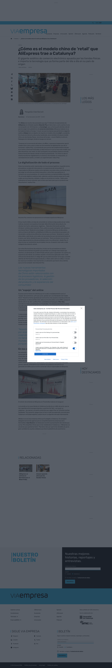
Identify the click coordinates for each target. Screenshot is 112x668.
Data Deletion (47, 359)
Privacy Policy (64, 359)
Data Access (56, 359)
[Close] (82, 308)
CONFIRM (45, 354)
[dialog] (56, 334)
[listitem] (56, 329)
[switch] (75, 332)
